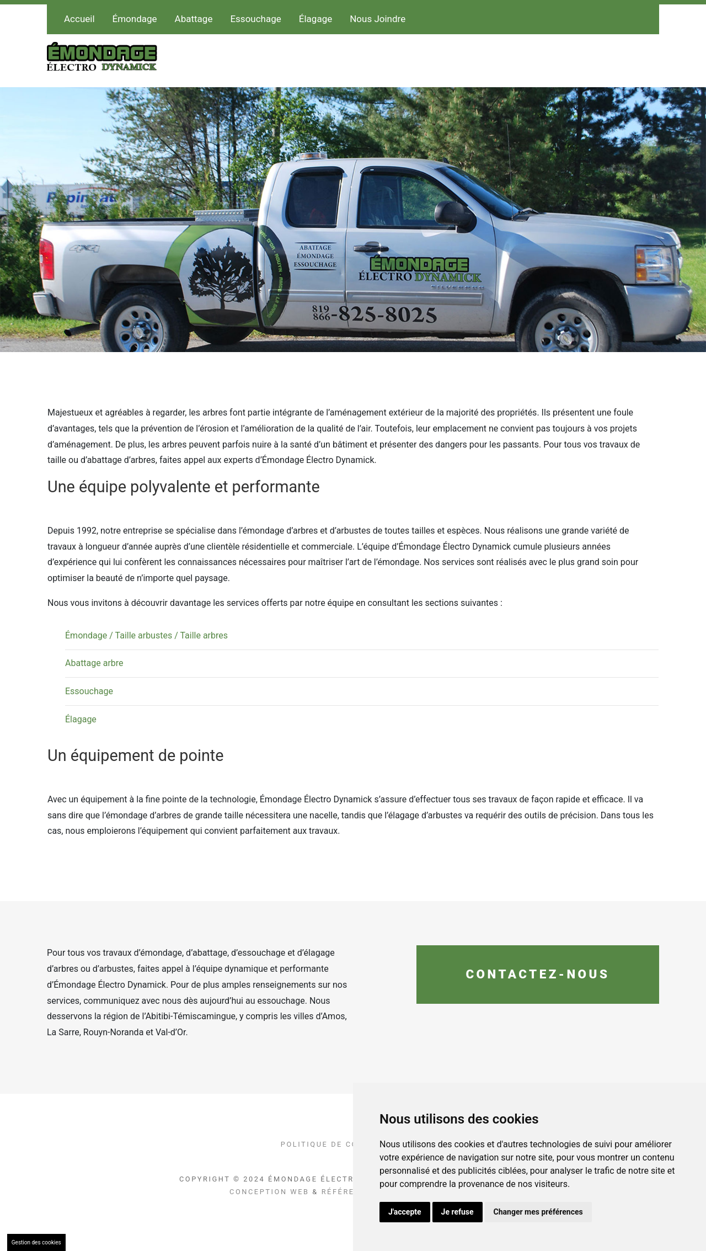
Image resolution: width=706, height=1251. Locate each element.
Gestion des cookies (36, 1242)
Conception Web (269, 1192)
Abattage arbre (94, 663)
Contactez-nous (537, 974)
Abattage (194, 18)
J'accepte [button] (404, 1211)
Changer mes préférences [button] (538, 1211)
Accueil (79, 18)
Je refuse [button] (457, 1211)
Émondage (135, 18)
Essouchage (255, 18)
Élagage (315, 18)
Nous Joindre (377, 18)
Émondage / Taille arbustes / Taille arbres (146, 635)
